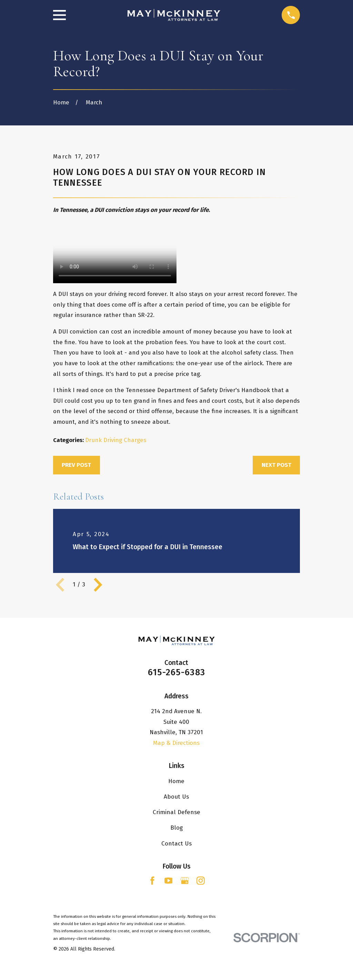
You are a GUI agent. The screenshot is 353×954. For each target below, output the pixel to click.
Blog (176, 827)
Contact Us (176, 843)
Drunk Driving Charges (115, 440)
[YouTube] (168, 880)
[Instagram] (200, 880)
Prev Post (76, 465)
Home (176, 781)
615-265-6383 (176, 672)
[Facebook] (152, 880)
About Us (176, 796)
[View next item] (98, 585)
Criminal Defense (176, 812)
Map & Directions (176, 743)
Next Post (276, 465)
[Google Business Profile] (185, 880)
